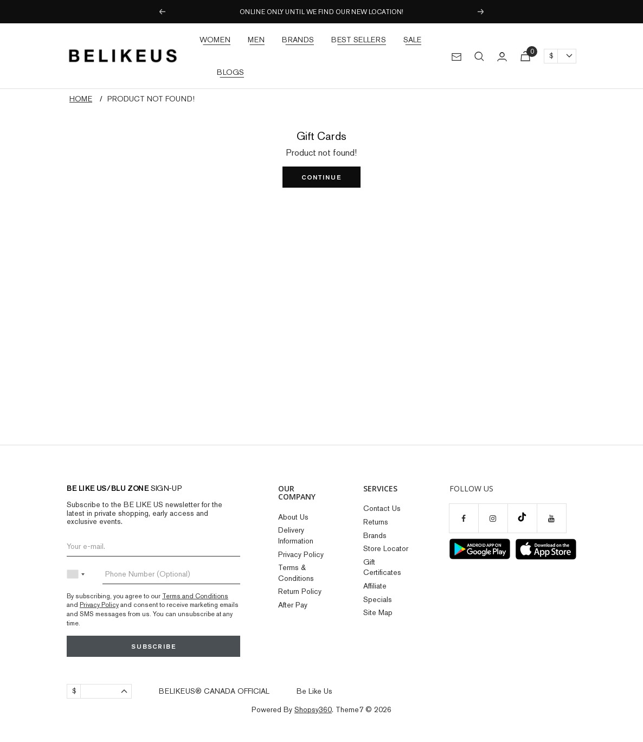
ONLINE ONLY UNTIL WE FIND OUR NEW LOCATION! (321, 12)
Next (481, 12)
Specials (377, 599)
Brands (298, 39)
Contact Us (382, 508)
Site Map (378, 612)
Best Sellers (358, 39)
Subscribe (153, 646)
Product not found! (151, 98)
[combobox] (78, 574)
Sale (412, 39)
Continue (321, 177)
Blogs (230, 72)
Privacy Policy (99, 605)
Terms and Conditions (195, 596)
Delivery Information (295, 535)
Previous (161, 12)
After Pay (292, 604)
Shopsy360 (313, 709)
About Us (293, 517)
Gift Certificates (382, 567)
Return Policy (300, 591)
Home (80, 98)
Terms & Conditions (296, 573)
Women (215, 39)
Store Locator (385, 548)
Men (256, 39)
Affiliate (375, 585)
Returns (375, 521)
